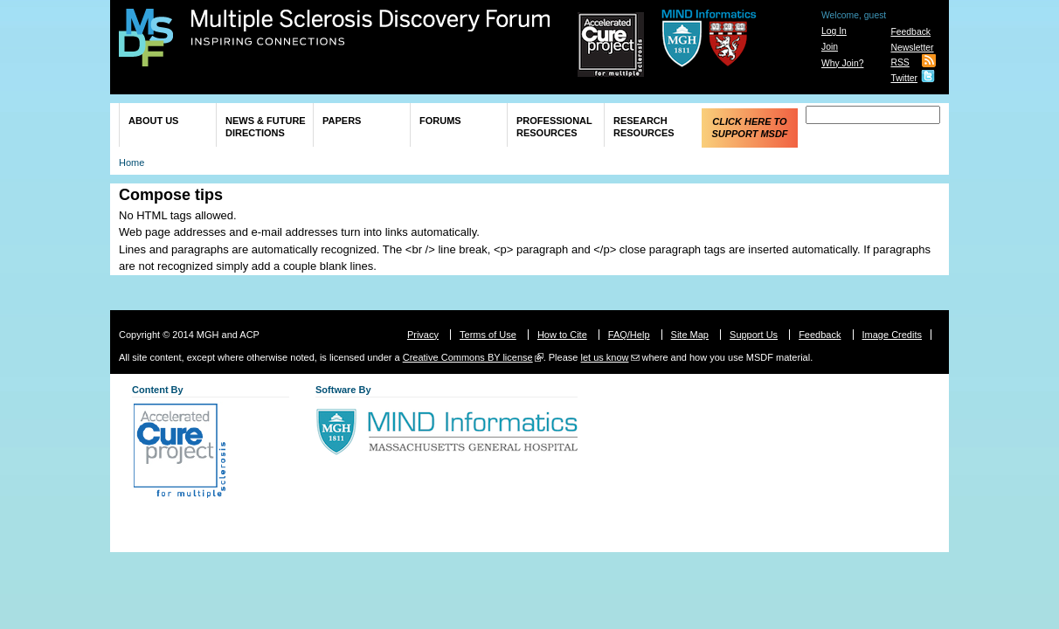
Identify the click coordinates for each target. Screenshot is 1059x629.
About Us (153, 120)
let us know (604, 357)
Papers (341, 120)
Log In (834, 31)
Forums (440, 120)
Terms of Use (488, 334)
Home (131, 162)
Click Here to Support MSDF (749, 127)
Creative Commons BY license (468, 357)
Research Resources (644, 126)
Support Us (754, 334)
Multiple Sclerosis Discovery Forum (370, 28)
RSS (899, 62)
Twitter (903, 78)
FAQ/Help (629, 334)
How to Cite (562, 334)
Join (829, 47)
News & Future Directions (265, 126)
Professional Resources (554, 126)
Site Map (690, 334)
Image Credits (892, 334)
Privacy (423, 334)
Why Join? (842, 63)
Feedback (910, 32)
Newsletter (911, 47)
